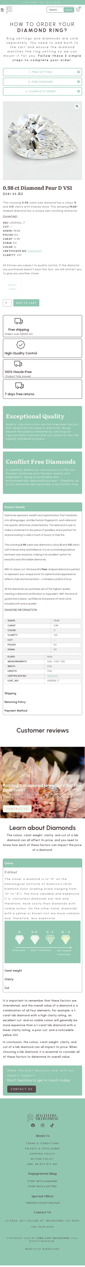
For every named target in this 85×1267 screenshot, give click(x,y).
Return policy (42, 1160)
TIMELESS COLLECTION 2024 (42, 1204)
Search (68, 9)
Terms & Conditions (42, 1145)
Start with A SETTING (42, 1188)
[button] (2, 9)
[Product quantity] (7, 304)
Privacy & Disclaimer (42, 1150)
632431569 (35, 252)
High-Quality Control (21, 355)
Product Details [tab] (14, 508)
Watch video (12, 288)
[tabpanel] (42, 602)
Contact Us (42, 1214)
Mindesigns (51, 1250)
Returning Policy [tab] (15, 703)
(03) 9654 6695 (42, 1228)
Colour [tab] (8, 864)
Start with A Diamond (42, 1182)
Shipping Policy (42, 1155)
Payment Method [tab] (15, 712)
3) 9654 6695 (51, 2)
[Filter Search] (60, 10)
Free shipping (18, 331)
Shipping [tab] (10, 695)
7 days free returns (19, 395)
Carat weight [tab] (13, 972)
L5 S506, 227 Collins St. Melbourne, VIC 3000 (42, 1222)
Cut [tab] (6, 989)
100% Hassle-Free (18, 373)
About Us (42, 1137)
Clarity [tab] (8, 981)
